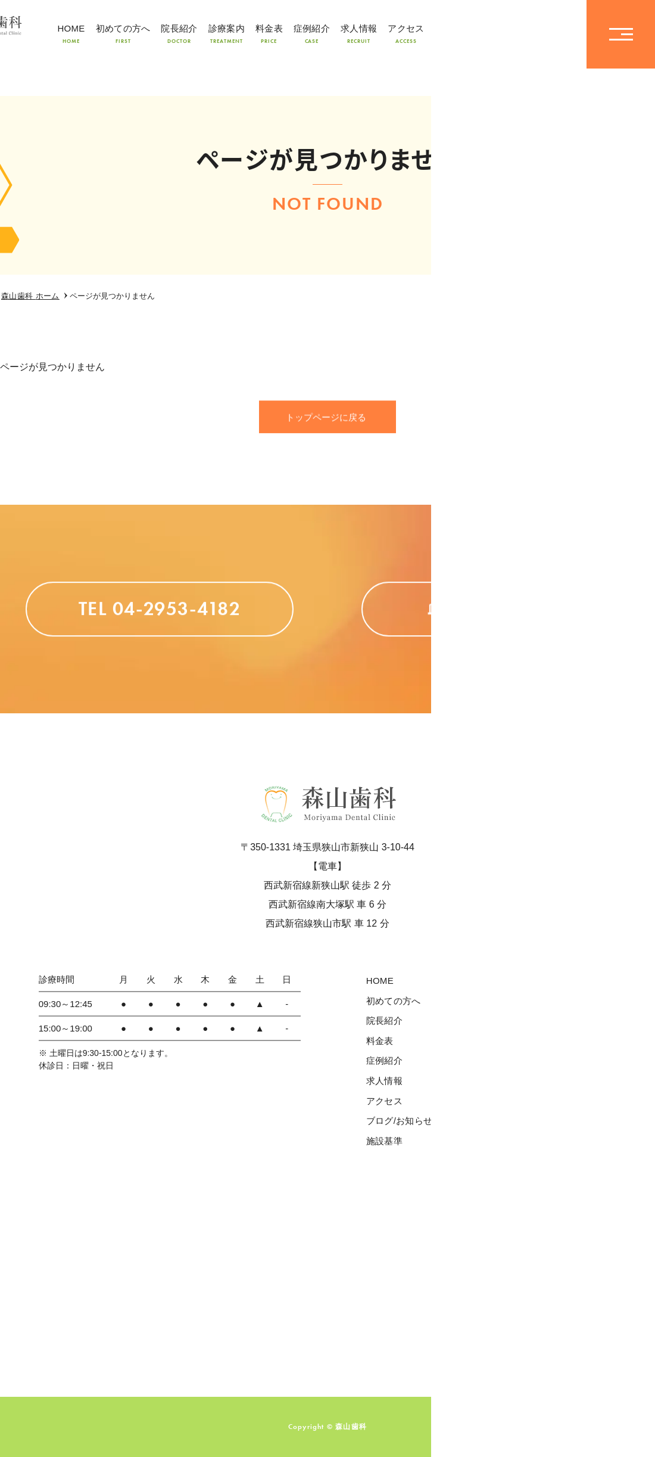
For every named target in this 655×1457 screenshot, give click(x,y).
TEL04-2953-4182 (503, 34)
